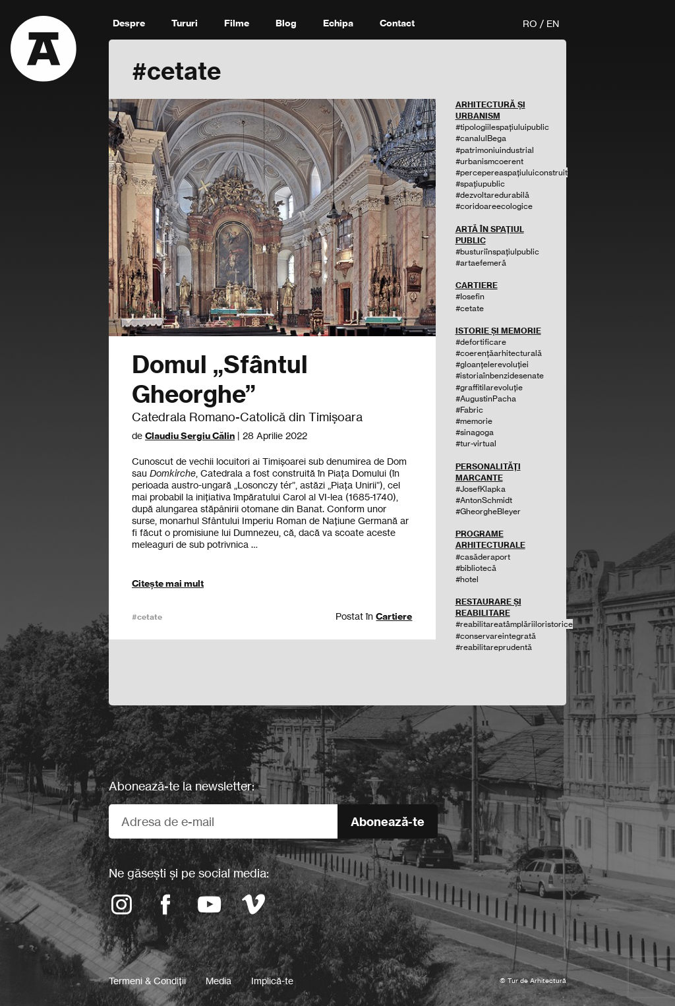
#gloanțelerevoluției (492, 364)
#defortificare (480, 342)
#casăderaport (482, 557)
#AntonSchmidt (483, 500)
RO (530, 23)
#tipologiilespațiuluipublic (502, 127)
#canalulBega (480, 138)
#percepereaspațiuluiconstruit (511, 172)
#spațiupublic (480, 184)
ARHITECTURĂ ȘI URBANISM (490, 110)
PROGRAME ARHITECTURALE (490, 539)
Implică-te (272, 980)
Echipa (338, 23)
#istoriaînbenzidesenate (499, 375)
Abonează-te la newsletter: (181, 786)
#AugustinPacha (485, 398)
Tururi (184, 23)
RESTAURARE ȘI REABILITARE (488, 607)
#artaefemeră (480, 263)
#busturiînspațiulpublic (497, 251)
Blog (286, 23)
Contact (397, 23)
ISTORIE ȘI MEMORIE (498, 331)
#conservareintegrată (495, 636)
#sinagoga (474, 432)
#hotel (467, 579)
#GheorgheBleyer (488, 511)
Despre (129, 23)
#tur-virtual (475, 443)
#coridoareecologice (494, 206)
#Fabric (469, 410)
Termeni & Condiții (147, 980)
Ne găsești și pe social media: (189, 873)
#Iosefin (469, 296)
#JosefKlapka (480, 489)
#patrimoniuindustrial (494, 150)
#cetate (147, 617)
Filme (236, 23)
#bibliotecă (475, 568)
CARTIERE (476, 285)
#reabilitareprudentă (493, 647)
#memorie (473, 421)
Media (218, 980)
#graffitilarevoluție (489, 387)
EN (552, 23)
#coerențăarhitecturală (498, 353)
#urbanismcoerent (489, 161)
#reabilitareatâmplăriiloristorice (514, 624)
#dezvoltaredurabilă (492, 195)
